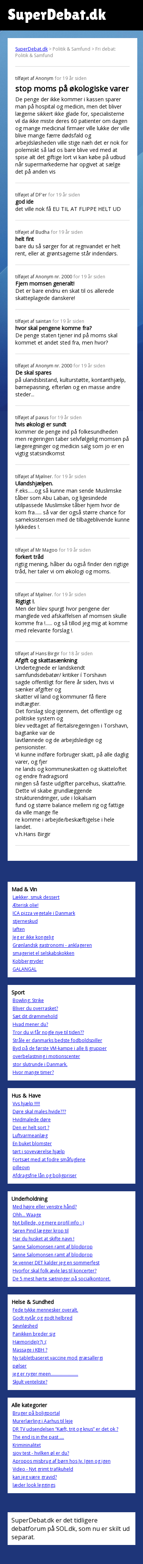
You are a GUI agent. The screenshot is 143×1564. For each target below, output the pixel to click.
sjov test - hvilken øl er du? (41, 1453)
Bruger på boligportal (36, 1413)
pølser (20, 1366)
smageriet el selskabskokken (43, 953)
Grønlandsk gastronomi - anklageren (52, 945)
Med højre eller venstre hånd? (45, 1206)
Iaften (19, 929)
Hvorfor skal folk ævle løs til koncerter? (54, 1270)
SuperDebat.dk (31, 49)
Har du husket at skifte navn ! (43, 1238)
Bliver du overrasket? (35, 1008)
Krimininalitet (27, 1445)
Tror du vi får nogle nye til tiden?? (48, 1032)
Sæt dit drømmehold (35, 1016)
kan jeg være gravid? (35, 1477)
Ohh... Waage (27, 1214)
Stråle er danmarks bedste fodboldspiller (57, 1040)
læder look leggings (34, 1485)
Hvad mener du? (30, 1024)
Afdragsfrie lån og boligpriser (45, 1175)
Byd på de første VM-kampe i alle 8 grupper (60, 1048)
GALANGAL (25, 969)
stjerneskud (25, 921)
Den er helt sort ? (31, 1127)
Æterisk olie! (26, 905)
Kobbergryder (28, 961)
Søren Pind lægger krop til (41, 1230)
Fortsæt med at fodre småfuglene (49, 1159)
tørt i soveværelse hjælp (39, 1151)
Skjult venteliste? (30, 1382)
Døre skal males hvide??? (39, 1111)
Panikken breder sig (34, 1334)
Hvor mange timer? (33, 1072)
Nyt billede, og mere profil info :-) (48, 1222)
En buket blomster (32, 1143)
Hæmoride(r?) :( (30, 1342)
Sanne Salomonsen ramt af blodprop (53, 1246)
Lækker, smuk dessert (36, 897)
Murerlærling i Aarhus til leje (43, 1421)
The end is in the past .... (38, 1437)
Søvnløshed (25, 1326)
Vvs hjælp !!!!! (26, 1103)
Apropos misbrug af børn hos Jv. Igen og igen (62, 1461)
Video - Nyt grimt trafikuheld (43, 1469)
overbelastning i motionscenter (46, 1056)
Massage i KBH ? (30, 1350)
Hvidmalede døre (32, 1119)
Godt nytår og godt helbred (42, 1318)
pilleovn (21, 1167)
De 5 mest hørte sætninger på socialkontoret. (62, 1278)
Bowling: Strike (28, 1000)
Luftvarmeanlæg (30, 1135)
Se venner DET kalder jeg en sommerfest (56, 1262)
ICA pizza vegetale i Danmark (44, 913)
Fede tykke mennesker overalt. (45, 1310)
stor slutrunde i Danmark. (40, 1064)
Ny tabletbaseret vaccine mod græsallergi (58, 1358)
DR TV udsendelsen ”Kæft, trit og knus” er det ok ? (65, 1429)
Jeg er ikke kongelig (33, 937)
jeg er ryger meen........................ (45, 1374)
